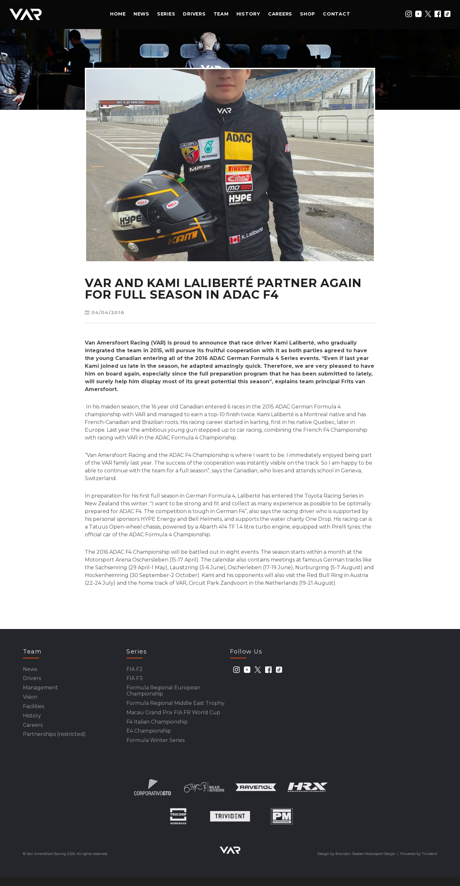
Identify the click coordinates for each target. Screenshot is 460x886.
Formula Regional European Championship (163, 694)
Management (40, 690)
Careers (280, 14)
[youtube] (418, 14)
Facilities (33, 711)
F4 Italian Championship (157, 729)
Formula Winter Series (155, 749)
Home (118, 14)
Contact (336, 14)
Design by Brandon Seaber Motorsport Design (356, 863)
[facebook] (438, 14)
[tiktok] (447, 14)
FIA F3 (134, 680)
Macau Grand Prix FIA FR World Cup (173, 718)
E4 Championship (148, 739)
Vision (30, 701)
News (141, 14)
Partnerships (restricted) (54, 742)
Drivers (194, 14)
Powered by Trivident (418, 863)
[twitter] (428, 14)
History (248, 14)
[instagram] (408, 14)
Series (166, 14)
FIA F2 (134, 670)
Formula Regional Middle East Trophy (175, 708)
